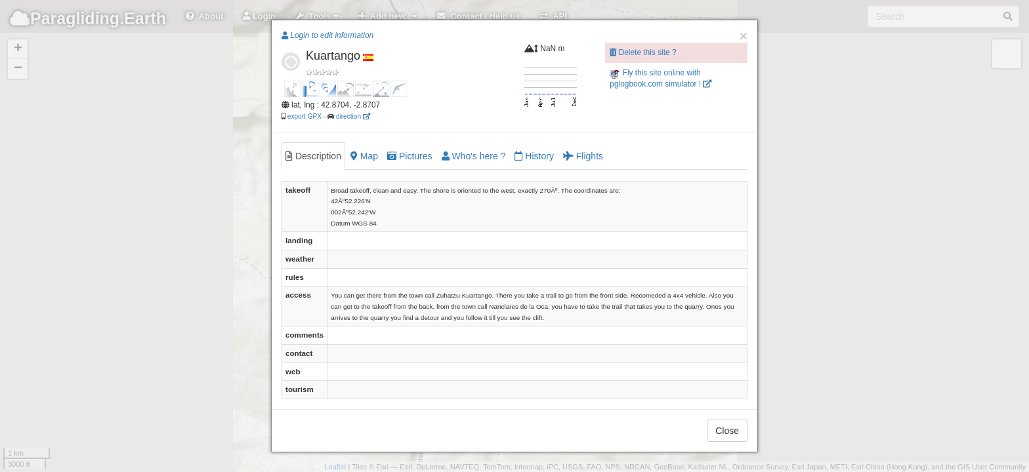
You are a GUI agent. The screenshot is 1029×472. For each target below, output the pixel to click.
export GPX (304, 116)
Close (727, 430)
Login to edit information (327, 35)
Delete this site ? (643, 52)
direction (353, 116)
